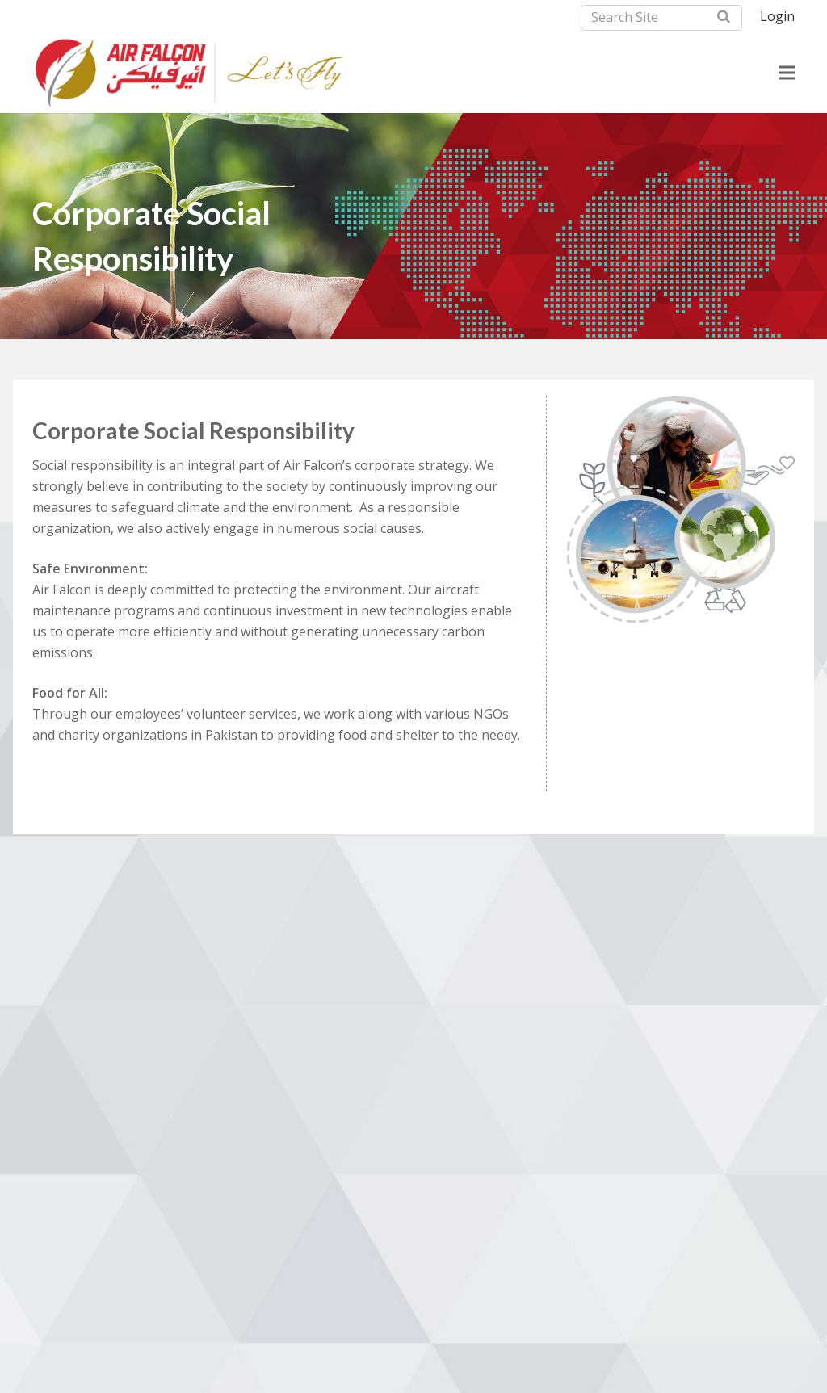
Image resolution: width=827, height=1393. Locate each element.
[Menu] (786, 72)
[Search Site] (661, 18)
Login (777, 16)
